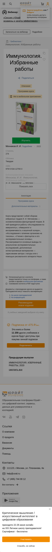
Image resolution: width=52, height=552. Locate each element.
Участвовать (26, 539)
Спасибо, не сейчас (26, 546)
